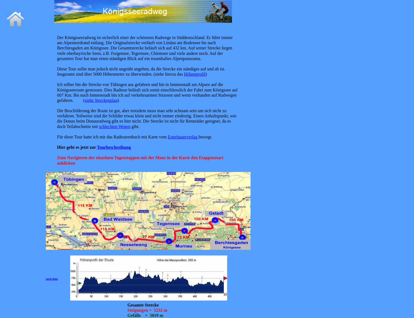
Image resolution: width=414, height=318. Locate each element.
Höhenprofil (194, 74)
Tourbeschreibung (114, 147)
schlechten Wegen (114, 126)
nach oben (52, 278)
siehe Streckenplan (101, 100)
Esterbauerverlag (183, 137)
